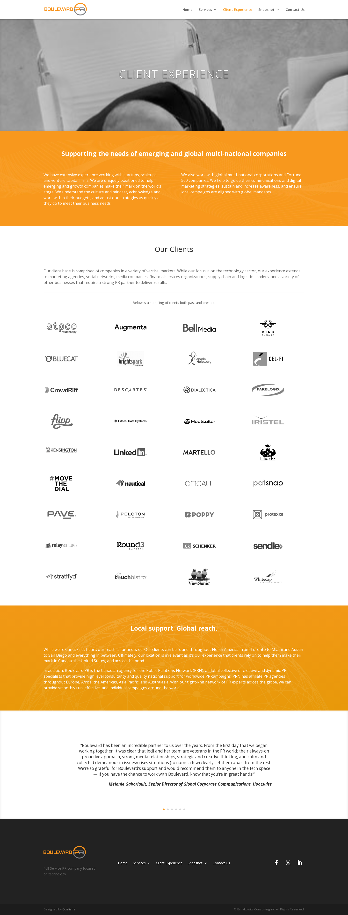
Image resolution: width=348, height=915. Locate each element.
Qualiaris (68, 909)
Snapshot (266, 10)
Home (187, 10)
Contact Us (295, 10)
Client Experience (237, 10)
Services (205, 10)
